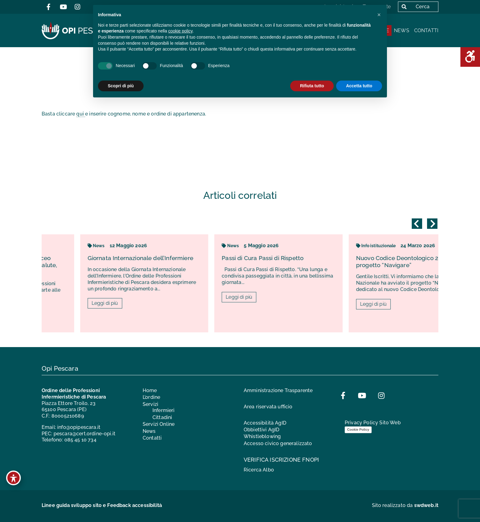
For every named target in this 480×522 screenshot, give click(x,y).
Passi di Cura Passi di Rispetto (325, 258)
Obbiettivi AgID (261, 430)
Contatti (426, 30)
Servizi (150, 404)
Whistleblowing (262, 436)
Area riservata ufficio (268, 407)
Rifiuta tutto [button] (312, 85)
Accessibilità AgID (265, 423)
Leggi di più (167, 303)
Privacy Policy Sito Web (373, 423)
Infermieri (163, 410)
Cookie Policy (358, 429)
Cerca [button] (414, 6)
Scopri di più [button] (121, 85)
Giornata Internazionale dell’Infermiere (203, 258)
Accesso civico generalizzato (278, 443)
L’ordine (151, 397)
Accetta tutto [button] (359, 85)
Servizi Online (158, 424)
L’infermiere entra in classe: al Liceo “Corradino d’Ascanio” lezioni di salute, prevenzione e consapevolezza (68, 265)
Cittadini (162, 417)
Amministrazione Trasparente (278, 390)
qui (80, 114)
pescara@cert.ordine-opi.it (84, 434)
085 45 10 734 (80, 440)
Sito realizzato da (405, 505)
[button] (379, 15)
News (401, 30)
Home (150, 390)
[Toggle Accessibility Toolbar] (13, 478)
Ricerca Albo (259, 470)
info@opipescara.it (78, 427)
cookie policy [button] (180, 30)
